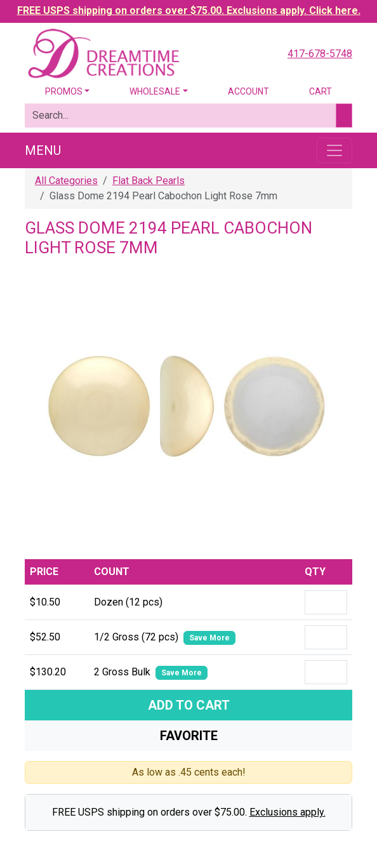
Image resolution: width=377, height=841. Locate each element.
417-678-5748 (320, 54)
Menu (43, 150)
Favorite (189, 735)
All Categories (66, 181)
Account (248, 91)
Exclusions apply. (287, 812)
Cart (320, 91)
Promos (64, 91)
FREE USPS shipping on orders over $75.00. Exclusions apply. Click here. (188, 10)
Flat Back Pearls (148, 181)
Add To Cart (189, 705)
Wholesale (154, 91)
